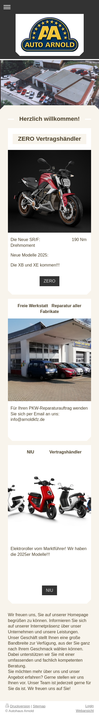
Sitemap (39, 706)
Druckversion (17, 706)
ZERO (49, 281)
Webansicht (85, 711)
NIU (49, 590)
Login (89, 706)
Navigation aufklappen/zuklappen (49, 7)
